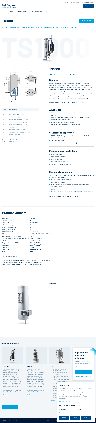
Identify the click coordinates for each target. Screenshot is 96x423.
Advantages (14, 27)
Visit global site (89, 6)
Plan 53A (80, 102)
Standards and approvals (30, 27)
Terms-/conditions (21, 420)
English (87, 2)
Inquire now (83, 372)
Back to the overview (11, 407)
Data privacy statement (46, 420)
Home (3, 11)
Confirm (75, 417)
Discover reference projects (83, 376)
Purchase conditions (33, 420)
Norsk (91, 2)
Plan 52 (75, 102)
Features (5, 27)
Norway (83, 2)
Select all (64, 417)
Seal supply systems (22, 11)
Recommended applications (50, 27)
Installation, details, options (59, 74)
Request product (86, 20)
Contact (66, 2)
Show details (62, 412)
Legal (55, 420)
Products (11, 11)
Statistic (80, 409)
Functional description (69, 27)
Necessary (63, 409)
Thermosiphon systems (36, 11)
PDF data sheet (76, 74)
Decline (86, 417)
